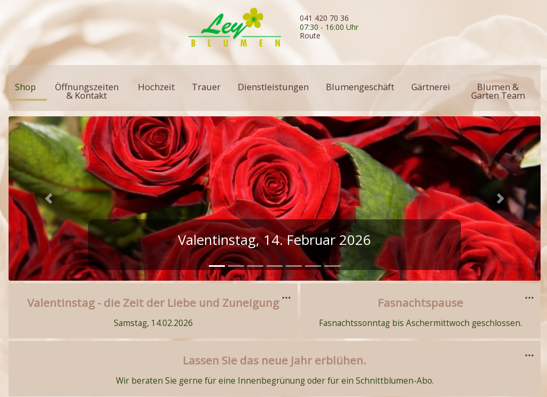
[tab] (217, 266)
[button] (48, 198)
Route (310, 35)
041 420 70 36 (324, 18)
